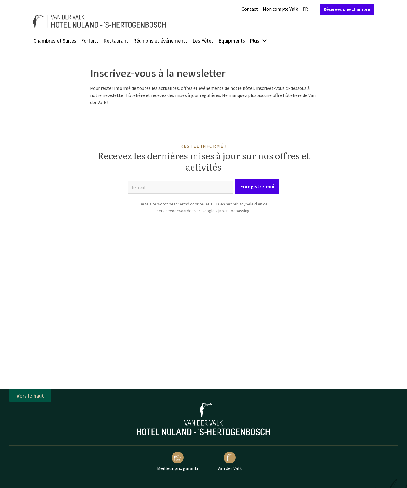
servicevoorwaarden (175, 210)
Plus (258, 40)
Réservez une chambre (347, 9)
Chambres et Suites (54, 40)
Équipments (231, 40)
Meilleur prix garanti (177, 461)
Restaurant (115, 40)
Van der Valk (230, 461)
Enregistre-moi (257, 186)
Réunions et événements (160, 40)
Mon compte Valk (280, 9)
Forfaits (90, 40)
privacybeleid (245, 204)
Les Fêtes (203, 40)
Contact (249, 9)
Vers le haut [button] (30, 395)
